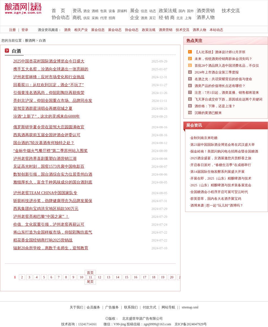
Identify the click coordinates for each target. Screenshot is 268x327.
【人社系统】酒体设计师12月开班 (220, 52)
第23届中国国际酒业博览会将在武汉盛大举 (222, 145)
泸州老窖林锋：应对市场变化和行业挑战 (48, 77)
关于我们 (76, 307)
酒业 (86, 11)
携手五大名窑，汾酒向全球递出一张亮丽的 (50, 69)
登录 (24, 30)
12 (99, 277)
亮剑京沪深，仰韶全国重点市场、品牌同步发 (52, 100)
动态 (152, 11)
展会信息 (98, 30)
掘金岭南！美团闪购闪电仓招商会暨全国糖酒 (224, 151)
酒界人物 (206, 17)
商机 (77, 17)
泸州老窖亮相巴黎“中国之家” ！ (41, 216)
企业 (134, 17)
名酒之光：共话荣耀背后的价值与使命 (223, 79)
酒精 (95, 11)
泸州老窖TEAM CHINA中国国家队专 (45, 193)
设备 (112, 11)
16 (135, 277)
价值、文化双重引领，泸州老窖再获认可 (48, 224)
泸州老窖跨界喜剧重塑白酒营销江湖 (44, 158)
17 (144, 277)
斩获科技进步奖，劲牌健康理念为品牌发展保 (52, 201)
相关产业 (81, 30)
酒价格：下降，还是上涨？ (215, 106)
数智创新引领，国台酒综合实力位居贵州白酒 (52, 174)
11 (90, 277)
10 (81, 277)
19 (162, 277)
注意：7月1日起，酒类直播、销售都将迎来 (227, 93)
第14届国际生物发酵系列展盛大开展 (217, 172)
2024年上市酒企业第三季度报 (217, 72)
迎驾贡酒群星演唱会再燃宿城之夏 (43, 108)
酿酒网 (30, 40)
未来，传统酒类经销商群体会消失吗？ (223, 59)
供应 (86, 18)
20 (171, 277)
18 (153, 277)
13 (108, 277)
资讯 (77, 10)
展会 (134, 10)
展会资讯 (194, 125)
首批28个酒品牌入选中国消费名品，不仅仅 (227, 66)
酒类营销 (206, 10)
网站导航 (168, 307)
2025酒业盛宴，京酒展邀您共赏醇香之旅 (220, 158)
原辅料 (122, 11)
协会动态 (61, 17)
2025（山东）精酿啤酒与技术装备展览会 (220, 185)
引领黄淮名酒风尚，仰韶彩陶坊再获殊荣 (48, 93)
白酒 (42, 40)
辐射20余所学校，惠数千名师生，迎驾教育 (50, 248)
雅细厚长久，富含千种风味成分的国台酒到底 (52, 182)
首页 (90, 273)
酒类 (144, 18)
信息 (144, 11)
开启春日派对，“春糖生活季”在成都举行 (220, 165)
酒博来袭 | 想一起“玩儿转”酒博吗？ (216, 205)
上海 (188, 18)
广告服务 (112, 307)
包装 (103, 11)
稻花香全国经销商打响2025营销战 (43, 240)
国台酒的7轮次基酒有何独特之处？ (43, 143)
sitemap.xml (190, 307)
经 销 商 (167, 17)
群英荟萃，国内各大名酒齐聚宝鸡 (215, 199)
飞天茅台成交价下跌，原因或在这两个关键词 (228, 99)
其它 (152, 18)
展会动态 (115, 30)
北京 (179, 18)
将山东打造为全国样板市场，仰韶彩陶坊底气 (52, 232)
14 (117, 277)
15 (126, 277)
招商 (112, 18)
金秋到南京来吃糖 (204, 138)
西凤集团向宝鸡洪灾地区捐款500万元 (45, 209)
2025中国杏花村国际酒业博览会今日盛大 (48, 61)
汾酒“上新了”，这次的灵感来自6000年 (46, 116)
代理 (103, 18)
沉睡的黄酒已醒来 (208, 113)
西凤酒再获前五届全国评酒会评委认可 (46, 135)
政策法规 (168, 10)
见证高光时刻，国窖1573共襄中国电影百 (48, 166)
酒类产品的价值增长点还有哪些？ (220, 86)
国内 (182, 11)
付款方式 (149, 307)
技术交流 (231, 10)
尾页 (90, 282)
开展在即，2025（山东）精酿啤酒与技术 (220, 178)
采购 (95, 18)
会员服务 (93, 307)
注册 (12, 30)
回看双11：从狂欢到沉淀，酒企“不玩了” (48, 85)
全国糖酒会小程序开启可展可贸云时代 (219, 192)
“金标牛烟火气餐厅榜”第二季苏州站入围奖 (50, 151)
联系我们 (131, 307)
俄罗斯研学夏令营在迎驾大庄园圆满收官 (48, 127)
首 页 (58, 10)
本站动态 (216, 30)
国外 (190, 11)
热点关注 (194, 41)
